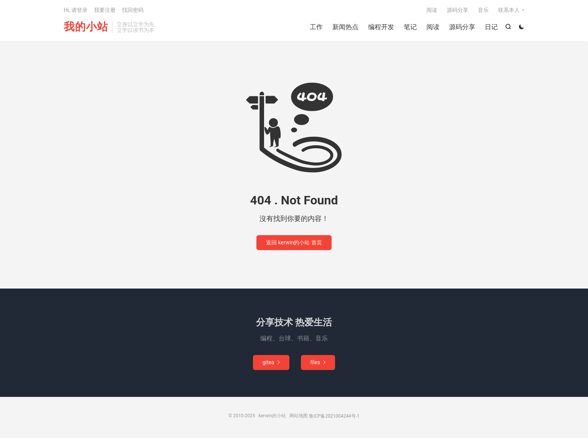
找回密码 (133, 10)
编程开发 (381, 27)
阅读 (432, 27)
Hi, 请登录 (76, 10)
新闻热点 (345, 27)
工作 (316, 27)
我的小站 (86, 27)
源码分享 (462, 27)
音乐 (483, 10)
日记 (491, 27)
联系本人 (509, 10)
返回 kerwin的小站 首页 (294, 242)
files (318, 362)
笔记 (410, 27)
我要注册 (105, 10)
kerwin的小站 (272, 415)
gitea (271, 362)
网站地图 (298, 415)
